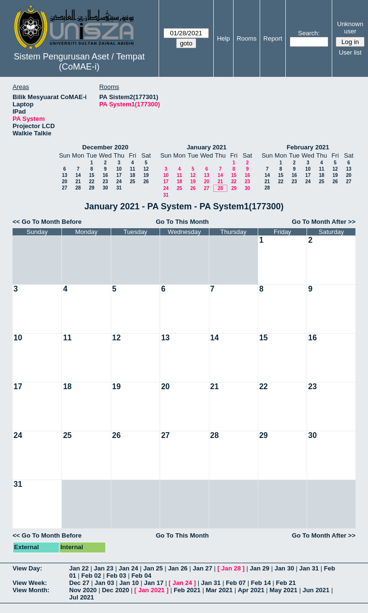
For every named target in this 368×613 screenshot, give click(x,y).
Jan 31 (309, 568)
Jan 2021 (151, 590)
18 (132, 175)
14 (78, 175)
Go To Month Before (52, 221)
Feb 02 (91, 575)
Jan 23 (103, 568)
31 (118, 187)
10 (118, 169)
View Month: (31, 590)
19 (145, 175)
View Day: (27, 568)
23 (105, 181)
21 (78, 181)
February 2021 (308, 147)
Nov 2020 (83, 590)
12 (145, 169)
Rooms (246, 38)
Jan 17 (153, 582)
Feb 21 (286, 582)
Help (223, 38)
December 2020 (105, 147)
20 (64, 181)
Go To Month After (319, 221)
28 (78, 187)
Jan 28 (231, 568)
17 (118, 175)
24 (118, 181)
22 (91, 181)
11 (132, 169)
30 (105, 187)
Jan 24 (128, 568)
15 (91, 175)
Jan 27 (202, 568)
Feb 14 (261, 582)
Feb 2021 (187, 590)
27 (64, 187)
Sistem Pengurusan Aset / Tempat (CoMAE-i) (79, 62)
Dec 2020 (115, 590)
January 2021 (206, 147)
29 (91, 187)
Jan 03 (104, 582)
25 (132, 181)
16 (105, 175)
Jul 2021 (81, 597)
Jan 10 (129, 582)
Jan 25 (152, 568)
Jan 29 (259, 568)
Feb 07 (236, 582)
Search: (309, 33)
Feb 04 (141, 575)
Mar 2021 (219, 590)
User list (350, 52)
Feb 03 (116, 575)
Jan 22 (78, 568)
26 (145, 181)
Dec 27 (79, 582)
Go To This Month (182, 221)
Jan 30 (284, 568)
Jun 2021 (316, 590)
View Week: (30, 582)
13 (64, 175)
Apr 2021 (251, 590)
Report (273, 38)
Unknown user (350, 27)
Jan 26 (177, 568)
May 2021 (283, 590)
